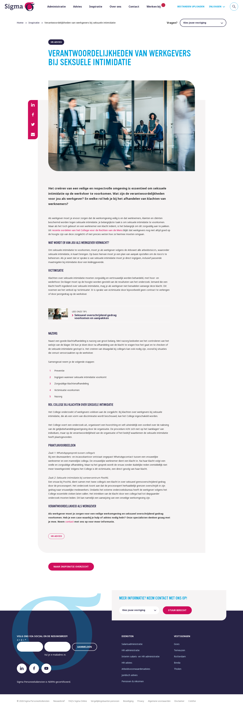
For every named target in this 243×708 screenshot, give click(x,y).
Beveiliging (128, 701)
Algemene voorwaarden (159, 701)
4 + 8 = (20, 639)
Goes (177, 644)
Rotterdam (180, 656)
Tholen (177, 668)
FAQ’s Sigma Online (78, 701)
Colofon (192, 701)
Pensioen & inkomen (133, 681)
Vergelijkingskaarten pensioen (105, 701)
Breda (177, 662)
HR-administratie (131, 650)
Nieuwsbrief (59, 701)
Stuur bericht (177, 610)
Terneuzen (179, 650)
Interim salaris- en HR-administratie (141, 656)
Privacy (140, 701)
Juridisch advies (130, 675)
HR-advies (127, 662)
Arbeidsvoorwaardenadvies (136, 668)
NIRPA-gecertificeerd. (59, 681)
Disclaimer (179, 701)
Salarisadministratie (132, 644)
